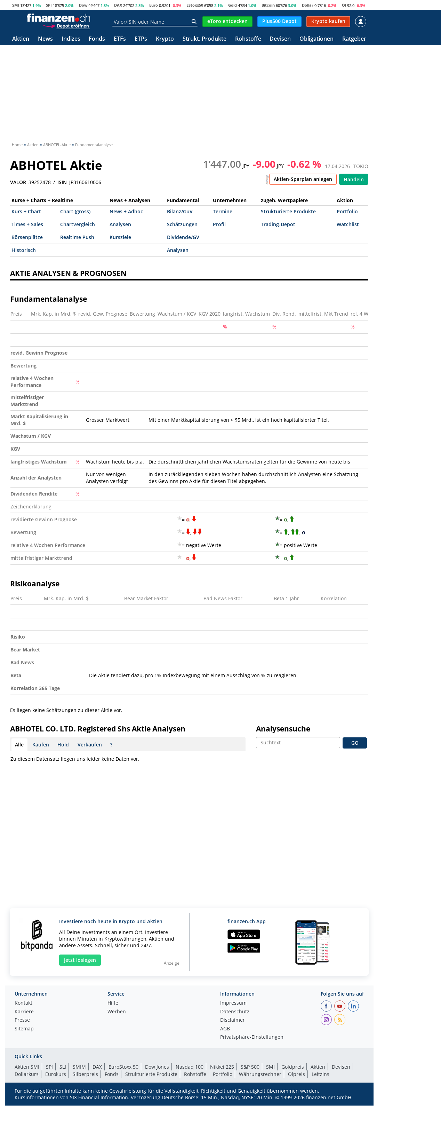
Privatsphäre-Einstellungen (251, 1037)
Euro (153, 5)
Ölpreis (296, 1074)
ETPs (141, 39)
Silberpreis (85, 1074)
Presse (22, 1020)
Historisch (23, 250)
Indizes (71, 39)
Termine (222, 211)
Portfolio (347, 211)
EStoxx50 (194, 5)
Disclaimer (232, 1020)
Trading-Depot (278, 224)
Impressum (233, 1003)
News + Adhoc (126, 211)
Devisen (280, 39)
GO (355, 742)
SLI (62, 1066)
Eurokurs (55, 1074)
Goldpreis (292, 1066)
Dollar (307, 5)
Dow (83, 5)
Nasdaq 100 (189, 1066)
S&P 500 (250, 1066)
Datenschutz (234, 1012)
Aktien (20, 39)
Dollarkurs (27, 1074)
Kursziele (120, 237)
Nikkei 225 (222, 1066)
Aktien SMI (27, 1066)
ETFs (120, 39)
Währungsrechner (260, 1074)
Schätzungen (182, 224)
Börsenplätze (27, 237)
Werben (116, 1012)
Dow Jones (157, 1066)
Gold (232, 5)
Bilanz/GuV (180, 211)
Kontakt (23, 1003)
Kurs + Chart (26, 211)
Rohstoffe (248, 39)
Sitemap (24, 1029)
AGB (225, 1029)
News (45, 39)
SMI (15, 5)
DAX (118, 5)
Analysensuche (283, 729)
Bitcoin (268, 5)
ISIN (62, 182)
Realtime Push (77, 237)
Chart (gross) (75, 211)
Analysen (120, 224)
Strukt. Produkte (204, 39)
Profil (219, 224)
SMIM (79, 1066)
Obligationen (316, 39)
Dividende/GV (183, 237)
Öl (344, 5)
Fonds (97, 39)
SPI (49, 5)
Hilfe (112, 1003)
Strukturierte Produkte (288, 211)
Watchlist (348, 224)
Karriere (24, 1012)
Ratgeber (354, 39)
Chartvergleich (77, 224)
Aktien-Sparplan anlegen (303, 179)
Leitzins (320, 1074)
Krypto (165, 39)
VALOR (18, 182)
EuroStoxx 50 (123, 1066)
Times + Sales (27, 224)
